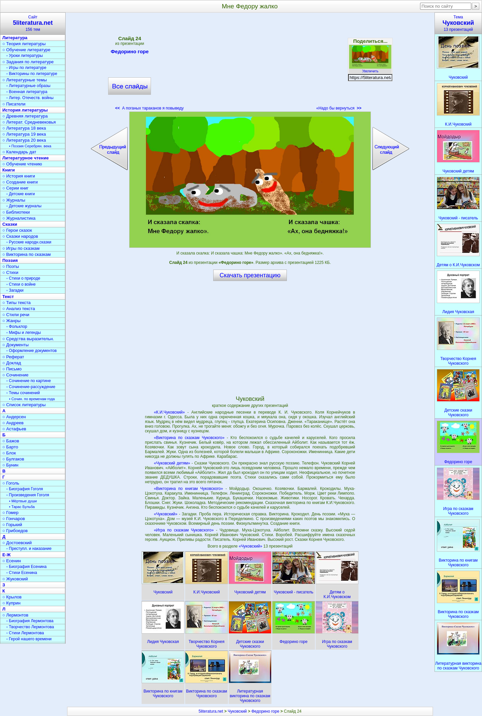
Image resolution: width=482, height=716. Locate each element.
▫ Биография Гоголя (24, 489)
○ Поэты (10, 266)
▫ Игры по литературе (26, 67)
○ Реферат (13, 356)
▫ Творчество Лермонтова (30, 627)
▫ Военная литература (26, 91)
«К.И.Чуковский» (169, 412)
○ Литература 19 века (24, 134)
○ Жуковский (15, 578)
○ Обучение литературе (26, 49)
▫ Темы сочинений (23, 392)
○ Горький (12, 524)
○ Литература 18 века (24, 128)
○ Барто (10, 446)
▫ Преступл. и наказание (29, 548)
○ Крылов (11, 596)
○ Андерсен (14, 416)
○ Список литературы (24, 404)
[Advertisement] (250, 64)
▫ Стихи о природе (23, 278)
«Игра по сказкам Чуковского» (184, 530)
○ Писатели (13, 103)
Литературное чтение (25, 157)
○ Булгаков (13, 458)
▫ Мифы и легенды (23, 332)
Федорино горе (130, 53)
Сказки (9, 224)
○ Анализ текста (18, 308)
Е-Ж (6, 554)
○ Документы (15, 344)
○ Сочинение (15, 374)
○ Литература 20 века (24, 140)
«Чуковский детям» (172, 463)
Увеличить (370, 69)
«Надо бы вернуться (339, 108)
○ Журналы (13, 200)
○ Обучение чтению (22, 163)
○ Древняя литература (25, 116)
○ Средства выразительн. (28, 338)
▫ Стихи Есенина (21, 572)
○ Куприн (11, 602)
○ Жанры (11, 320)
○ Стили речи (15, 314)
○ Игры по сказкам (20, 248)
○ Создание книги (20, 182)
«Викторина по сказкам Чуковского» (189, 437)
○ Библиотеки (16, 212)
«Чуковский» (165, 514)
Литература (14, 37)
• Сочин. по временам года (32, 399)
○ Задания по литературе (28, 61)
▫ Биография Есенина (26, 566)
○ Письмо (12, 368)
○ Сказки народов (20, 236)
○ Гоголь (10, 483)
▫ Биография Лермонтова (30, 621)
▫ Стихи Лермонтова (25, 633)
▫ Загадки (14, 290)
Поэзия (10, 260)
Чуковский (237, 711)
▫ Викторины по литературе (31, 73)
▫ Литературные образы (28, 85)
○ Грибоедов (15, 530)
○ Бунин (10, 465)
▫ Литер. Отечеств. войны (30, 97)
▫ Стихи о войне (20, 284)
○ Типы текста (16, 302)
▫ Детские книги (20, 194)
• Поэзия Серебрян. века (30, 146)
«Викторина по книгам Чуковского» (188, 488)
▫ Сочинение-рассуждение (30, 386)
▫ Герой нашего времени (29, 639)
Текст (8, 296)
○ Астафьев (14, 428)
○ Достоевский (17, 542)
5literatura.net (210, 711)
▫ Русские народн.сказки (28, 242)
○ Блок (9, 452)
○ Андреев (13, 422)
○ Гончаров (13, 518)
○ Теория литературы (24, 43)
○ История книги (18, 175)
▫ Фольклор (16, 326)
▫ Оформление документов (31, 350)
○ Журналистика (18, 218)
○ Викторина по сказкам (26, 254)
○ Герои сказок (17, 230)
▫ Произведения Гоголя (27, 495)
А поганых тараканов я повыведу (149, 108)
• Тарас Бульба (22, 507)
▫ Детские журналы (24, 206)
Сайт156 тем (32, 23)
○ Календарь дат (19, 151)
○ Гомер (10, 512)
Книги (8, 169)
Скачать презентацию (250, 275)
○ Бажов (10, 440)
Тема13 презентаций (458, 23)
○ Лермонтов (15, 615)
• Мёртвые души (23, 501)
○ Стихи (10, 272)
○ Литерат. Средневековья (29, 122)
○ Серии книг (15, 188)
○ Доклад (11, 362)
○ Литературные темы (24, 79)
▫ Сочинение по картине (28, 380)
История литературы (25, 110)
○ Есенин (11, 560)
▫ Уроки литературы (24, 55)
